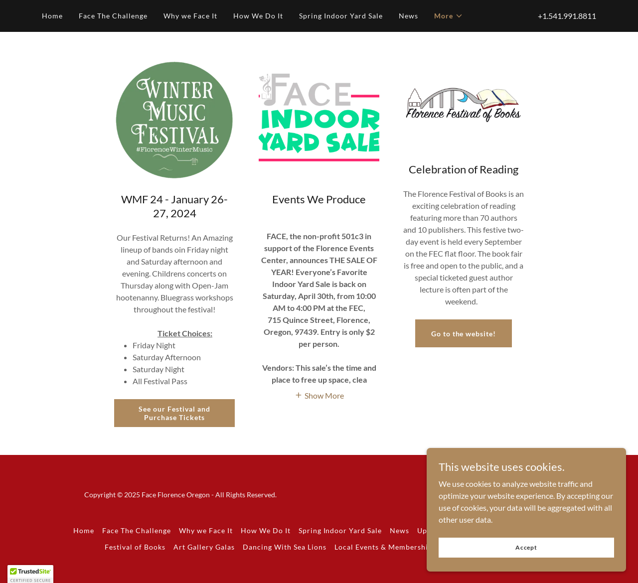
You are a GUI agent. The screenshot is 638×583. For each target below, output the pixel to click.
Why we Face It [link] (190, 15)
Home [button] (83, 530)
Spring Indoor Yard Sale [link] (341, 15)
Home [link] (52, 15)
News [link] (408, 15)
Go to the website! (463, 333)
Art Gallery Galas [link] (204, 547)
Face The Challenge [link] (113, 15)
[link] (563, 500)
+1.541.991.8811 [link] (567, 15)
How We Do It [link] (258, 15)
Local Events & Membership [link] (383, 547)
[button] (448, 16)
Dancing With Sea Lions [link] (284, 547)
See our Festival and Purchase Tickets (174, 413)
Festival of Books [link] (135, 547)
